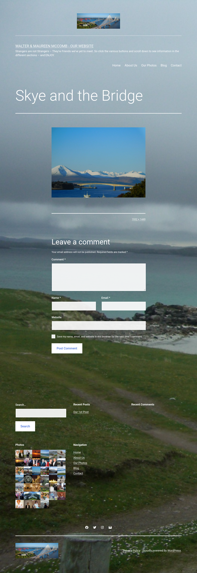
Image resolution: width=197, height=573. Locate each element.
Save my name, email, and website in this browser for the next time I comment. (100, 336)
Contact (176, 65)
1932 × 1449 (138, 219)
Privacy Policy (131, 550)
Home (116, 65)
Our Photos (149, 65)
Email (105, 297)
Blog (164, 65)
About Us (131, 65)
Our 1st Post (81, 412)
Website (57, 317)
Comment (59, 259)
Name (56, 297)
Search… (20, 404)
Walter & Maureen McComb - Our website (54, 46)
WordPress (174, 550)
